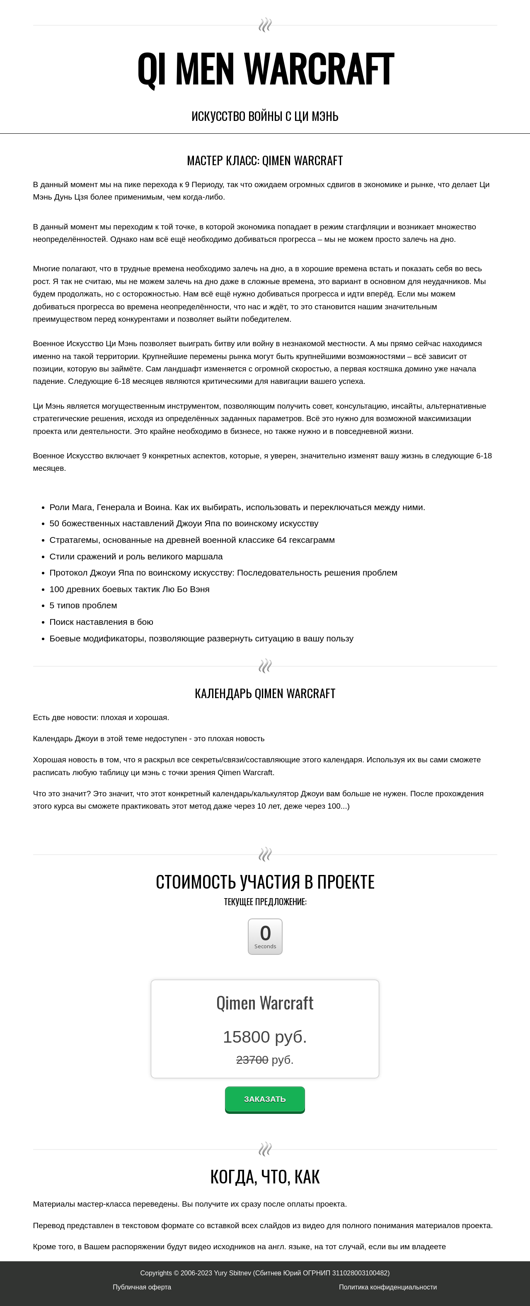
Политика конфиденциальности (388, 1287)
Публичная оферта (142, 1287)
